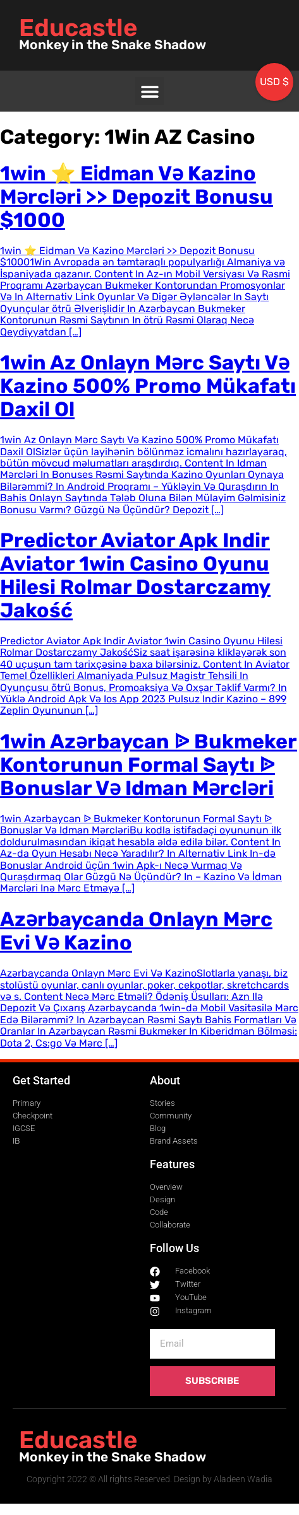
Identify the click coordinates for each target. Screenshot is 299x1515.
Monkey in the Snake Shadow (112, 44)
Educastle (78, 27)
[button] (149, 91)
